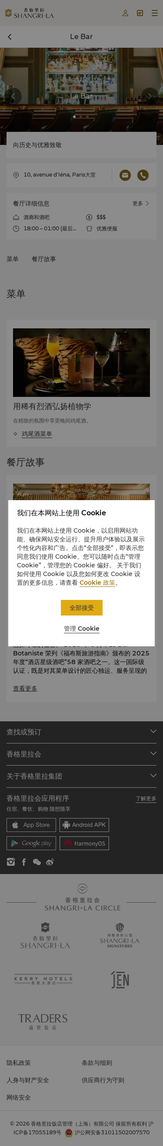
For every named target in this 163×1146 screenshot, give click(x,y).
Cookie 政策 (97, 582)
